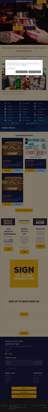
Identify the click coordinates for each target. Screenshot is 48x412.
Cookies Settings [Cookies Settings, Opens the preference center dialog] (11, 68)
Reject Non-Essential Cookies (21, 71)
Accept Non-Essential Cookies (34, 71)
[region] (24, 67)
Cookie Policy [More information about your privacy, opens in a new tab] (24, 64)
